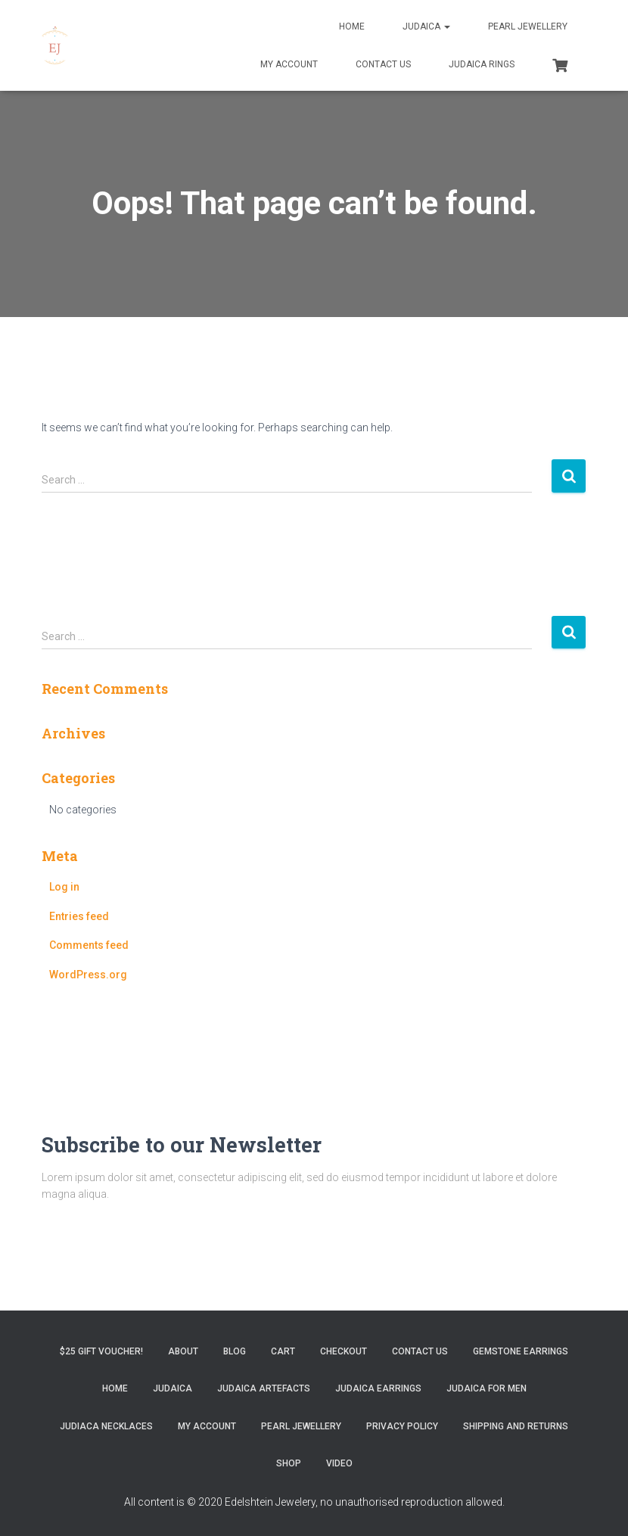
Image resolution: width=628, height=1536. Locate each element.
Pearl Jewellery (527, 26)
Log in (64, 887)
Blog (234, 1351)
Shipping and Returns (515, 1426)
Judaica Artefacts (263, 1388)
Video (339, 1463)
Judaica (426, 26)
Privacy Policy (402, 1426)
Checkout (343, 1351)
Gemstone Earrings (520, 1351)
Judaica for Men (486, 1388)
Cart (283, 1351)
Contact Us (383, 64)
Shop (288, 1463)
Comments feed (89, 945)
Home (352, 26)
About (183, 1351)
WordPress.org (88, 975)
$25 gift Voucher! (101, 1351)
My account (289, 64)
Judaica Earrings (378, 1388)
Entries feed (79, 916)
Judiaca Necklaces (106, 1426)
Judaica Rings (482, 64)
